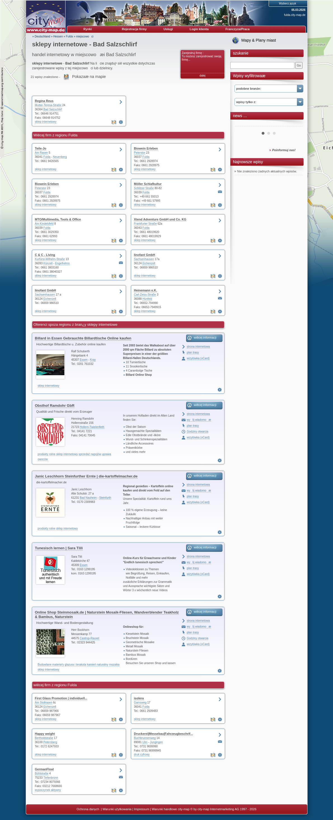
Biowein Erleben (146, 148)
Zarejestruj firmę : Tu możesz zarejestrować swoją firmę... (201, 56)
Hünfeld (147, 298)
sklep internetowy (46, 121)
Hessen (58, 36)
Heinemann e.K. (145, 290)
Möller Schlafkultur (148, 184)
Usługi (168, 29)
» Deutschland (41, 36)
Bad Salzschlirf (52, 109)
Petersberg (50, 742)
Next (295, 124)
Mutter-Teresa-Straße (48, 105)
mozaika (114, 664)
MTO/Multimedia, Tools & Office (58, 219)
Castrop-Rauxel (89, 638)
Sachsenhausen (144, 259)
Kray (93, 359)
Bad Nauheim (88, 497)
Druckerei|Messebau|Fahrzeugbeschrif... (163, 733)
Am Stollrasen (43, 702)
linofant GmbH (144, 254)
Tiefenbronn (50, 777)
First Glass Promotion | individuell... (61, 698)
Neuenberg (60, 156)
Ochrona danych (88, 809)
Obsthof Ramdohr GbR (55, 405)
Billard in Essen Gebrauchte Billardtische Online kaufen (83, 338)
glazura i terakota (75, 664)
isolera (139, 698)
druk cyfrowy (142, 754)
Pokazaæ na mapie (89, 76)
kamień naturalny (97, 664)
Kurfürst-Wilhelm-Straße (50, 259)
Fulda (69, 36)
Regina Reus (44, 101)
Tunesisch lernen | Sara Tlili (59, 548)
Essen (84, 359)
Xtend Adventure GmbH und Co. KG (160, 219)
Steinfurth (105, 497)
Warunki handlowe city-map (170, 809)
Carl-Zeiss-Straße (145, 294)
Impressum (141, 809)
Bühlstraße (41, 773)
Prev (241, 124)
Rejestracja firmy (134, 29)
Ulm (144, 742)
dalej (202, 75)
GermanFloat (44, 769)
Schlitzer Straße (144, 188)
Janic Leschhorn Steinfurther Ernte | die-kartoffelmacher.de (86, 476)
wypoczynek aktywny (48, 790)
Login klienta (199, 29)
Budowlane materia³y (51, 664)
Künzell (48, 263)
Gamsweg (140, 702)
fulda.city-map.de (294, 14)
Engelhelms (62, 263)
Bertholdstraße (44, 738)
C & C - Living (45, 254)
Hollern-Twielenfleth (92, 427)
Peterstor (140, 152)
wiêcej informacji (205, 337)
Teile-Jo (40, 148)
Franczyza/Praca (238, 29)
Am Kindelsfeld (44, 223)
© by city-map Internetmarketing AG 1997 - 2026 (223, 809)
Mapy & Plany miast (258, 40)
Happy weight (45, 733)
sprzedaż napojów (90, 454)
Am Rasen (41, 152)
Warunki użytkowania (117, 809)
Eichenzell (148, 263)
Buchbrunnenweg (145, 738)
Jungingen (156, 742)
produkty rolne (46, 454)
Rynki (87, 29)
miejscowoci (84, 36)
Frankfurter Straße (145, 223)
